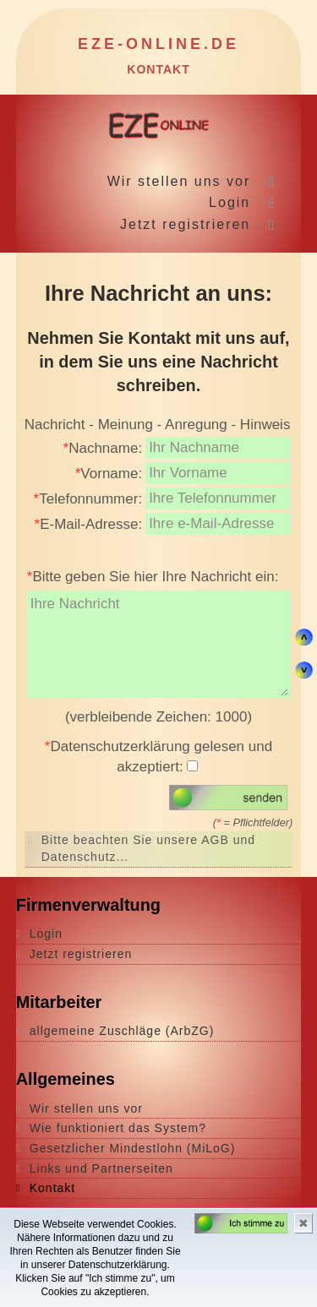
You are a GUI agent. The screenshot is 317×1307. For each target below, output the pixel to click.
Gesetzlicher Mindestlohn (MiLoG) (133, 1148)
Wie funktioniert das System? (118, 1128)
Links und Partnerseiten (101, 1168)
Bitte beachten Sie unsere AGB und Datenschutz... (148, 848)
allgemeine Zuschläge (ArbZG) (122, 1030)
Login (229, 202)
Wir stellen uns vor (179, 181)
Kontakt (52, 1188)
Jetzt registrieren (185, 224)
